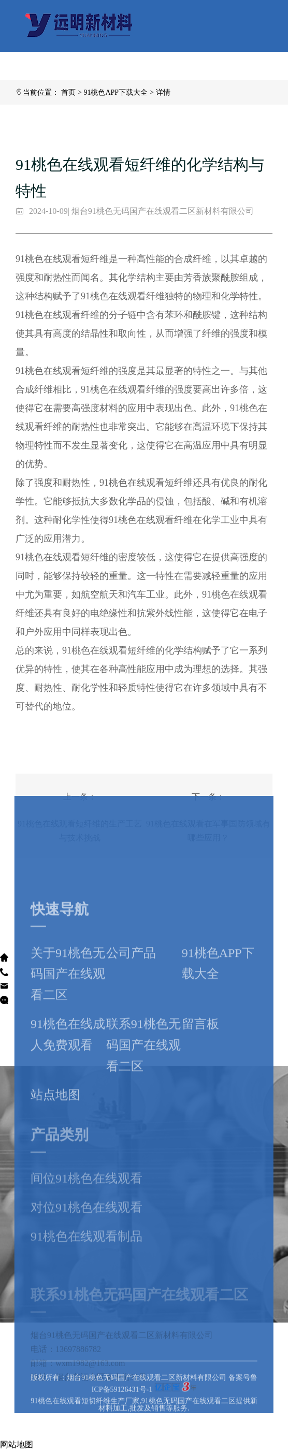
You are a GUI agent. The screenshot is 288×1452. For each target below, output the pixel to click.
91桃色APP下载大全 (115, 92)
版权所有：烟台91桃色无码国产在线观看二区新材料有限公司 (129, 1400)
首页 (68, 92)
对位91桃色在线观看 (86, 1254)
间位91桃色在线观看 (86, 1225)
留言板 (200, 1107)
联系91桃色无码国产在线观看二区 (143, 1129)
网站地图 (16, 1444)
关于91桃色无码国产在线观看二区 (68, 1057)
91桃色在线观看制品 (86, 1283)
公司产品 (131, 1036)
